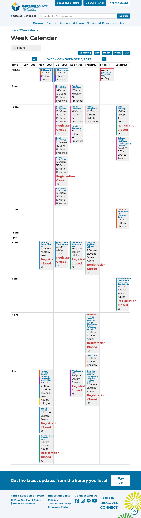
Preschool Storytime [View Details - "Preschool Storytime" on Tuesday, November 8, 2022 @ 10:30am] (61, 189)
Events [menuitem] (51, 23)
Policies (53, 500)
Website (31, 16)
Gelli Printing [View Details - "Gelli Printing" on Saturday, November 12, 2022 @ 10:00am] (121, 108)
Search (123, 16)
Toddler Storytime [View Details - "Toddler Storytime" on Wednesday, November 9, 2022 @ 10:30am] (76, 108)
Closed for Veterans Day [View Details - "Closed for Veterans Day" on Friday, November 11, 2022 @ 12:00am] (106, 74)
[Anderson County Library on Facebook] (77, 501)
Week (117, 53)
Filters (21, 48)
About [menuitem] (124, 23)
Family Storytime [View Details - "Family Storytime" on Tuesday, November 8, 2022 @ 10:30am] (61, 108)
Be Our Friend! (95, 3)
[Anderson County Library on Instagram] (83, 501)
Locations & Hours (68, 3)
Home (14, 30)
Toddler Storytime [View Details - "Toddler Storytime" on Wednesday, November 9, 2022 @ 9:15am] (76, 87)
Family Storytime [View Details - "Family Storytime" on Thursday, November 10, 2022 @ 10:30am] (92, 108)
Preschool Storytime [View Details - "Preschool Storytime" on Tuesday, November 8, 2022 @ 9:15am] (61, 87)
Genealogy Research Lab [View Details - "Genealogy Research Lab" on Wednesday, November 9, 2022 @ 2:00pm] (77, 244)
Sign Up (120, 480)
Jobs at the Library (59, 503)
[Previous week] (34, 59)
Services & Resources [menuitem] (101, 23)
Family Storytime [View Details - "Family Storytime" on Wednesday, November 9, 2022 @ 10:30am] (76, 127)
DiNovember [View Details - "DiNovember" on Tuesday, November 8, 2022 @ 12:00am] (63, 70)
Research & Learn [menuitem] (71, 23)
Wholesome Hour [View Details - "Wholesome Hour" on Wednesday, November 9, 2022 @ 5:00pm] (77, 372)
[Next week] (104, 59)
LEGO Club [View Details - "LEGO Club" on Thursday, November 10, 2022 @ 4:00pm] (92, 355)
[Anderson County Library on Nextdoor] (89, 500)
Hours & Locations (23, 503)
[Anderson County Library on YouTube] (94, 501)
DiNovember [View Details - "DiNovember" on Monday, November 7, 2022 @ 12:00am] (47, 70)
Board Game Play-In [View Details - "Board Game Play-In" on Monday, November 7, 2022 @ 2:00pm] (46, 244)
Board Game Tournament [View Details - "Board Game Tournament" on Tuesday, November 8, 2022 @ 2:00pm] (62, 243)
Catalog (17, 16)
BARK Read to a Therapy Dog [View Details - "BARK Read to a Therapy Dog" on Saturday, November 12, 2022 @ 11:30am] (123, 214)
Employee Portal (58, 507)
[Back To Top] (134, 511)
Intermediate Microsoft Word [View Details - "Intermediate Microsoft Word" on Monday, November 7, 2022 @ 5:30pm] (47, 437)
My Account (119, 3)
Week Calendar (29, 30)
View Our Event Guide (26, 500)
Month (106, 53)
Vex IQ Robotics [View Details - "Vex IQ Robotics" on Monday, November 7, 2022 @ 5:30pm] (45, 409)
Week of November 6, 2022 (69, 59)
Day (127, 53)
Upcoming (85, 53)
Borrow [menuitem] (38, 23)
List (97, 53)
